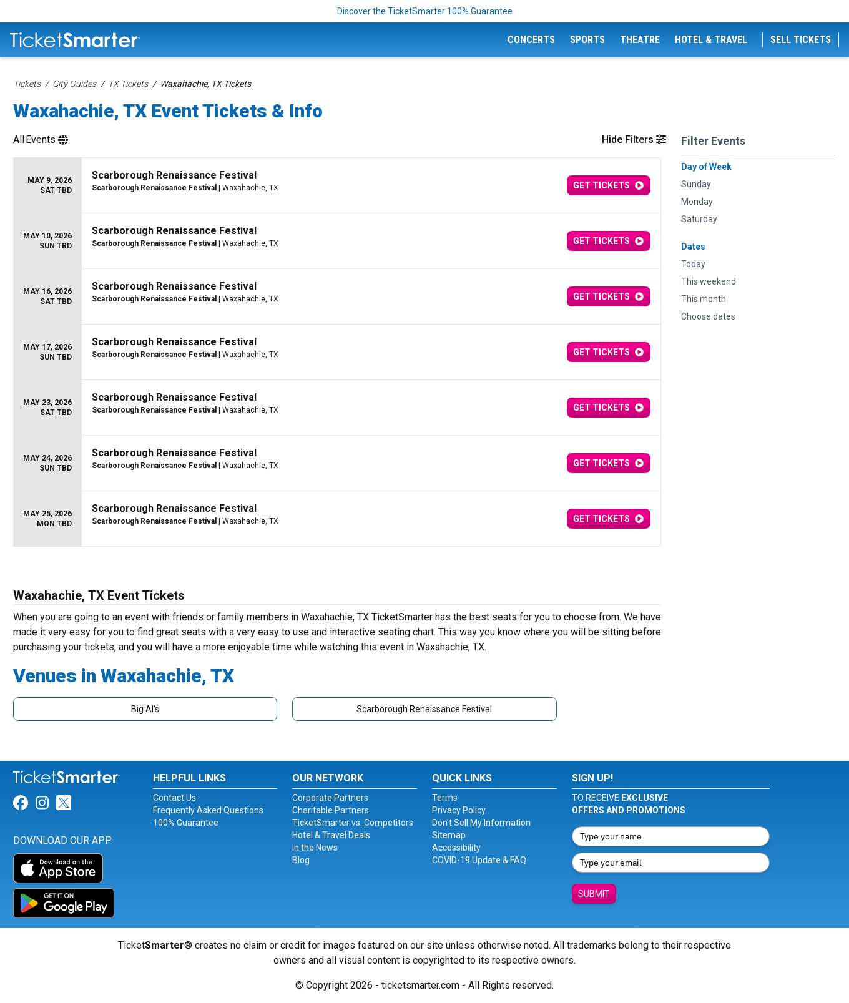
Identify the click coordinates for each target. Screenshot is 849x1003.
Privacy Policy (459, 810)
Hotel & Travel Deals (331, 835)
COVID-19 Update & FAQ (479, 860)
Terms (445, 798)
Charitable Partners (330, 810)
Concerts (531, 40)
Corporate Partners (330, 798)
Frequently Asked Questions (208, 810)
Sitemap (449, 835)
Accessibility (456, 848)
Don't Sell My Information (481, 823)
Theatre (640, 40)
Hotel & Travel (711, 40)
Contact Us (174, 798)
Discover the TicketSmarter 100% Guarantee (425, 11)
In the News (315, 848)
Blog (301, 860)
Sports (587, 40)
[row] (337, 185)
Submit (594, 894)
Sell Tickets (800, 40)
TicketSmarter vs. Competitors (352, 823)
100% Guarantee (185, 823)
